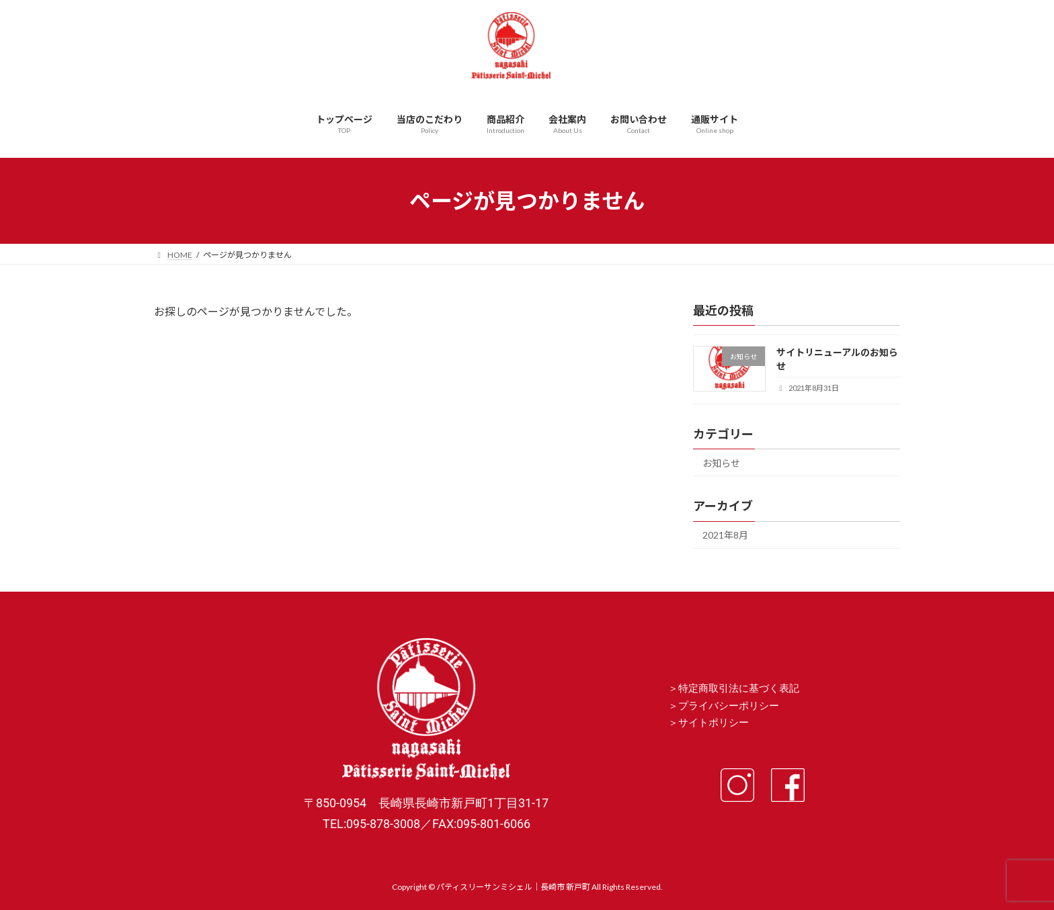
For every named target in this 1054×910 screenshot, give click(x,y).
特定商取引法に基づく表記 (738, 688)
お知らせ (721, 463)
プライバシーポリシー (728, 706)
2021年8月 (725, 535)
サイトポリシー (713, 723)
